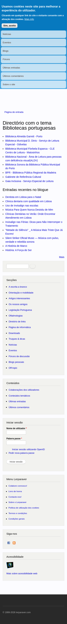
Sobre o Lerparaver (18, 502)
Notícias (7, 34)
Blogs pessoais (16, 362)
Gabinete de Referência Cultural (23, 176)
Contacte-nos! (15, 497)
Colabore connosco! (18, 486)
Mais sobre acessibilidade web (21, 573)
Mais (61, 257)
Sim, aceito (9, 22)
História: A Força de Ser (18, 250)
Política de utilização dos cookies (24, 508)
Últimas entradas (11, 67)
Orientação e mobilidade (21, 292)
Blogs (6, 51)
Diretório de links (17, 321)
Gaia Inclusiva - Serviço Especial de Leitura (29, 181)
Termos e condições (18, 513)
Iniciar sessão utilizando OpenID (28, 449)
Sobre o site (9, 84)
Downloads (14, 333)
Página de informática (20, 327)
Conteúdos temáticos (19, 395)
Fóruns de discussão (19, 356)
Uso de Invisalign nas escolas (21, 205)
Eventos (7, 42)
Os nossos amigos (18, 304)
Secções (11, 280)
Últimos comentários (13, 76)
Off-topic (13, 368)
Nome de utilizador (16, 428)
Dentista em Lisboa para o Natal (23, 197)
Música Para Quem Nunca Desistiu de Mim (29, 209)
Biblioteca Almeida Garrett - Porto (23, 136)
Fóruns (6, 59)
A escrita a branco (18, 286)
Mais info (29, 16)
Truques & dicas (17, 338)
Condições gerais (17, 519)
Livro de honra (15, 491)
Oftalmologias (16, 315)
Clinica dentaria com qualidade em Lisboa (28, 201)
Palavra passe (14, 438)
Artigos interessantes (19, 298)
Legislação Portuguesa (20, 310)
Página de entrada (13, 112)
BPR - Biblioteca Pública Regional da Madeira (30, 172)
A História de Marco (16, 245)
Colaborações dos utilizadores (24, 389)
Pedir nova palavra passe (21, 453)
